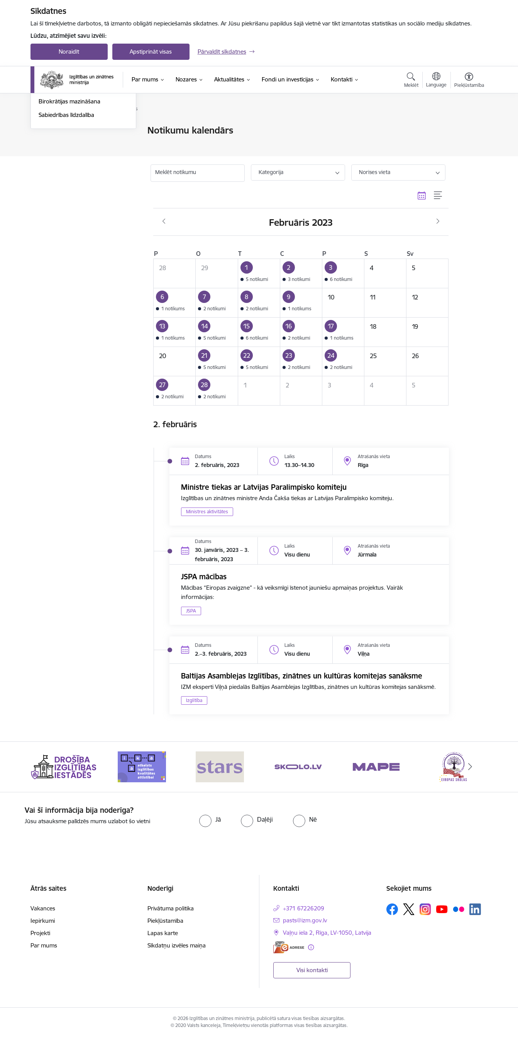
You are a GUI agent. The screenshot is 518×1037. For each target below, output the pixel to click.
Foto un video (56, 171)
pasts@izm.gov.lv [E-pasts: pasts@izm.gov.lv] (305, 920)
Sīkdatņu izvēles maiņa (176, 945)
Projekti (40, 933)
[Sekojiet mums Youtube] (442, 909)
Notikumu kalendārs (65, 131)
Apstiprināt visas (151, 51)
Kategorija (271, 172)
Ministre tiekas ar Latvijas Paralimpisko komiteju (264, 487)
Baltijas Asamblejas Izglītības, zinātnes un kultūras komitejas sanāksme (301, 675)
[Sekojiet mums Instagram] (425, 909)
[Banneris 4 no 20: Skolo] (298, 766)
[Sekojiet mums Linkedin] (475, 909)
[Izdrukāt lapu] (468, 127)
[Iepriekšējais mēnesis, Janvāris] (164, 221)
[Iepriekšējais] (48, 766)
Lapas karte (162, 933)
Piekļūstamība (165, 920)
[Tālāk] (470, 766)
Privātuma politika (170, 908)
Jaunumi (50, 144)
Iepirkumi (42, 920)
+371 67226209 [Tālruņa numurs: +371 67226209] (303, 908)
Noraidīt (69, 51)
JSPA (191, 611)
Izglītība (194, 700)
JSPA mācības (204, 576)
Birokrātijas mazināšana (69, 184)
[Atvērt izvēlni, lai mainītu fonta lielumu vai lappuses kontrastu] (469, 81)
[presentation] (429, 821)
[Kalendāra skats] (422, 195)
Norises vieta (374, 172)
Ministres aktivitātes (207, 511)
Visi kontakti (312, 970)
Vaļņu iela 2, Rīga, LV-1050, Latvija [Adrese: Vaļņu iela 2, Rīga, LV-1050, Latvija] (327, 932)
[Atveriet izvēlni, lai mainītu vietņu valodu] (436, 81)
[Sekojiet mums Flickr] (458, 909)
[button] (259, 273)
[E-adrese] (288, 947)
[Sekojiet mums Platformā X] (409, 909)
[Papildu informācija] (311, 947)
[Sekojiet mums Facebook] (392, 909)
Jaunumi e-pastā (60, 157)
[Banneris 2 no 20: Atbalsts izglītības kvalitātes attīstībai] (142, 766)
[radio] (210, 819)
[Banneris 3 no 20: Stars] (220, 766)
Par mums (43, 945)
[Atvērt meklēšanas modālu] (411, 81)
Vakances (42, 908)
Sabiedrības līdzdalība (66, 197)
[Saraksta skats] (438, 195)
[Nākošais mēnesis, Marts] (438, 221)
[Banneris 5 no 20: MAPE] (376, 766)
